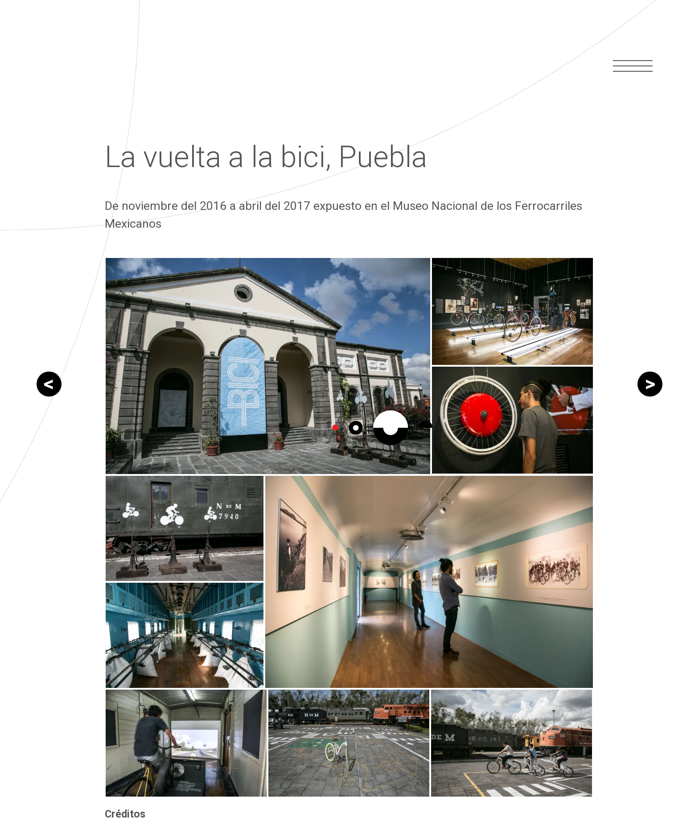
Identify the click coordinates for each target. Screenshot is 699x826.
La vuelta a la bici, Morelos (650, 422)
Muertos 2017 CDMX (49, 422)
